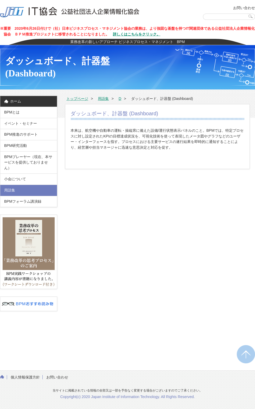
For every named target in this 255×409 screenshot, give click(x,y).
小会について (15, 179)
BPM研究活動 (15, 145)
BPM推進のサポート (21, 134)
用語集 (9, 190)
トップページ (77, 99)
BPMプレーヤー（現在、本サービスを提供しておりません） (28, 162)
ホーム (15, 101)
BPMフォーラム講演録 (24, 201)
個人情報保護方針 (25, 377)
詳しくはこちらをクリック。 (136, 34)
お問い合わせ (244, 8)
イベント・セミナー (20, 123)
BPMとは (12, 112)
